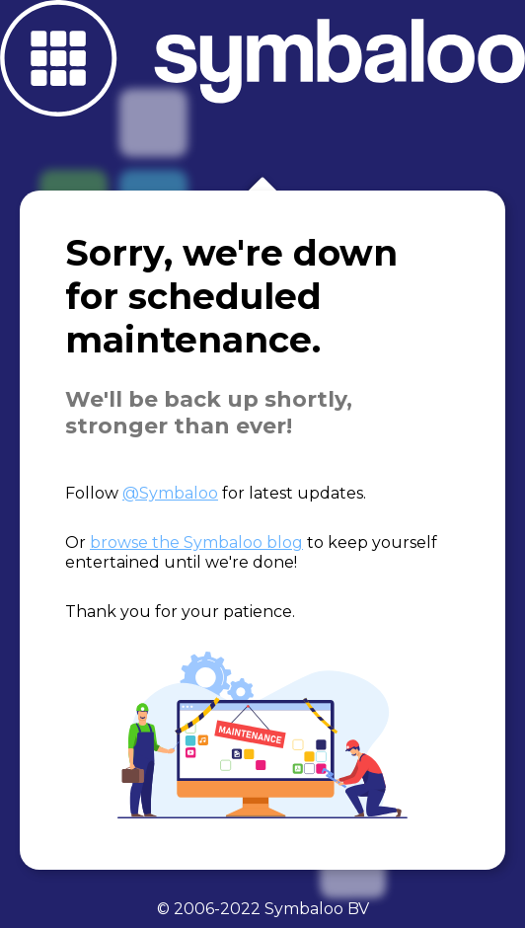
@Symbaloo (170, 493)
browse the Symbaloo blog (196, 542)
